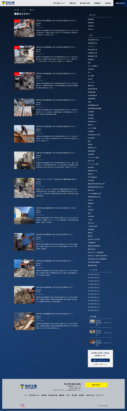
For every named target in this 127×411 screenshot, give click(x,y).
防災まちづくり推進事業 (96, 252)
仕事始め (91, 210)
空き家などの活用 (94, 239)
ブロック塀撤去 (93, 66)
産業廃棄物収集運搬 (95, 108)
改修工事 (91, 161)
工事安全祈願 (92, 226)
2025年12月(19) (94, 287)
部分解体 (91, 118)
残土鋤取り (91, 138)
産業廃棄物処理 (93, 105)
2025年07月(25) (94, 304)
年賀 (89, 206)
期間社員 (91, 85)
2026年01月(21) (94, 284)
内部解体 (91, 112)
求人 (89, 72)
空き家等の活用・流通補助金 (97, 259)
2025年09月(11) (94, 297)
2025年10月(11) (94, 294)
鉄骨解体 (91, 167)
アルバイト (91, 82)
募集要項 (61, 395)
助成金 (90, 236)
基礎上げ (91, 174)
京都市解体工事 (93, 40)
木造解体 (91, 131)
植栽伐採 (91, 190)
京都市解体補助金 (94, 262)
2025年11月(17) (94, 291)
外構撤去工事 (92, 53)
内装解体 (91, 115)
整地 (89, 141)
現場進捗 (91, 23)
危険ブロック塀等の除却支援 (97, 256)
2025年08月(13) (94, 300)
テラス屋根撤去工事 (94, 193)
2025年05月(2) (93, 310)
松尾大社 (91, 223)
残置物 (90, 144)
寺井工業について (34, 395)
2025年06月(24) (94, 307)
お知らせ (91, 29)
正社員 (90, 79)
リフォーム (91, 46)
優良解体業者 (92, 265)
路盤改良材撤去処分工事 (96, 184)
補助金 (90, 233)
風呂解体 (91, 69)
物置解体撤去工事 (94, 197)
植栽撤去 (91, 59)
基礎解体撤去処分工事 (95, 187)
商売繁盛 (91, 229)
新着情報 (91, 19)
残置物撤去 (92, 151)
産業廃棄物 (92, 99)
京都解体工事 (92, 43)
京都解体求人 (92, 121)
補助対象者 (92, 249)
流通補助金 (92, 242)
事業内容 (44, 395)
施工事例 (74, 395)
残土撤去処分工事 (94, 135)
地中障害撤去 (92, 177)
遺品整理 (91, 154)
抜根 (89, 63)
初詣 (89, 213)
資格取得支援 (92, 89)
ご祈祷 (90, 220)
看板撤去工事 (92, 56)
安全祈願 (91, 216)
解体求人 (91, 125)
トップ (25, 395)
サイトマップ (99, 395)
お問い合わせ (90, 395)
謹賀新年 (91, 203)
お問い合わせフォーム (100, 360)
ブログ (68, 395)
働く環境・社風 (53, 395)
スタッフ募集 (92, 128)
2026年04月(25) (94, 274)
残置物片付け (92, 148)
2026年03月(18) (94, 278)
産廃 (89, 102)
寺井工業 (16, 10)
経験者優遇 (92, 92)
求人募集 (91, 76)
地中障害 (91, 180)
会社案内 (91, 26)
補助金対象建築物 (94, 246)
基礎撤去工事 (92, 171)
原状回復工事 (92, 49)
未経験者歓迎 (92, 95)
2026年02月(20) (94, 281)
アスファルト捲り (93, 164)
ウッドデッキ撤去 (93, 157)
